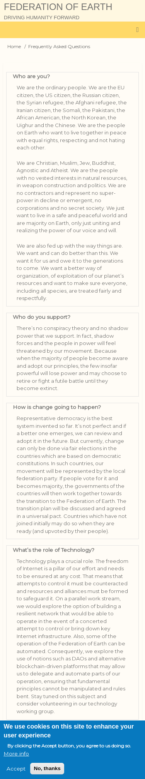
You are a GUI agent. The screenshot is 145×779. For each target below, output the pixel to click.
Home (14, 46)
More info (16, 759)
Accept (16, 774)
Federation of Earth (58, 7)
